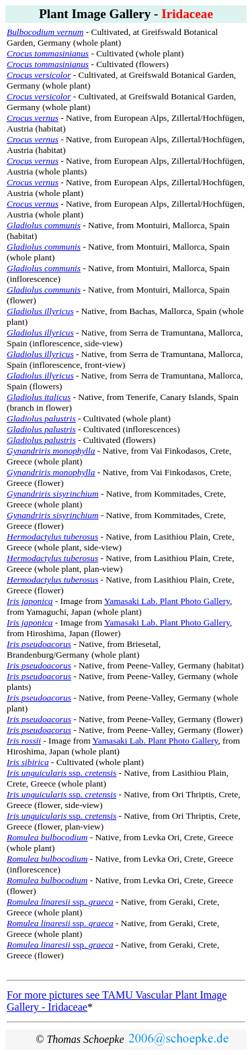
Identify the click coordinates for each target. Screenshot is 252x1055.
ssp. (61, 773)
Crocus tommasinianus (48, 53)
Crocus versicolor (39, 75)
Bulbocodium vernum (45, 32)
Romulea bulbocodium (47, 880)
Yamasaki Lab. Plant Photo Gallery (167, 601)
